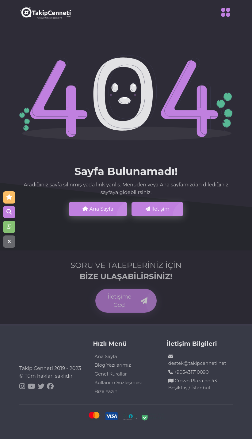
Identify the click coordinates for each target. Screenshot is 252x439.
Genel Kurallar (110, 374)
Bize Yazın (105, 391)
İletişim (157, 209)
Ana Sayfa (97, 209)
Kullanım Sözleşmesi (118, 382)
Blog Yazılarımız (112, 365)
